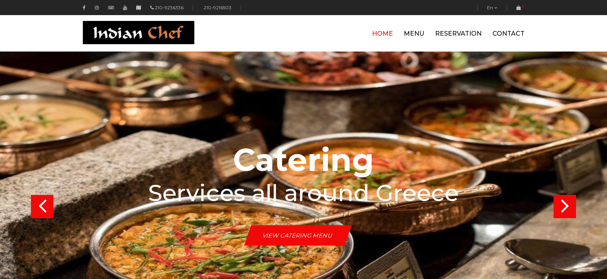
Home (382, 33)
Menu (414, 33)
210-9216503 (216, 7)
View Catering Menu (298, 235)
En (492, 7)
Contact (508, 33)
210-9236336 (169, 7)
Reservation (458, 33)
